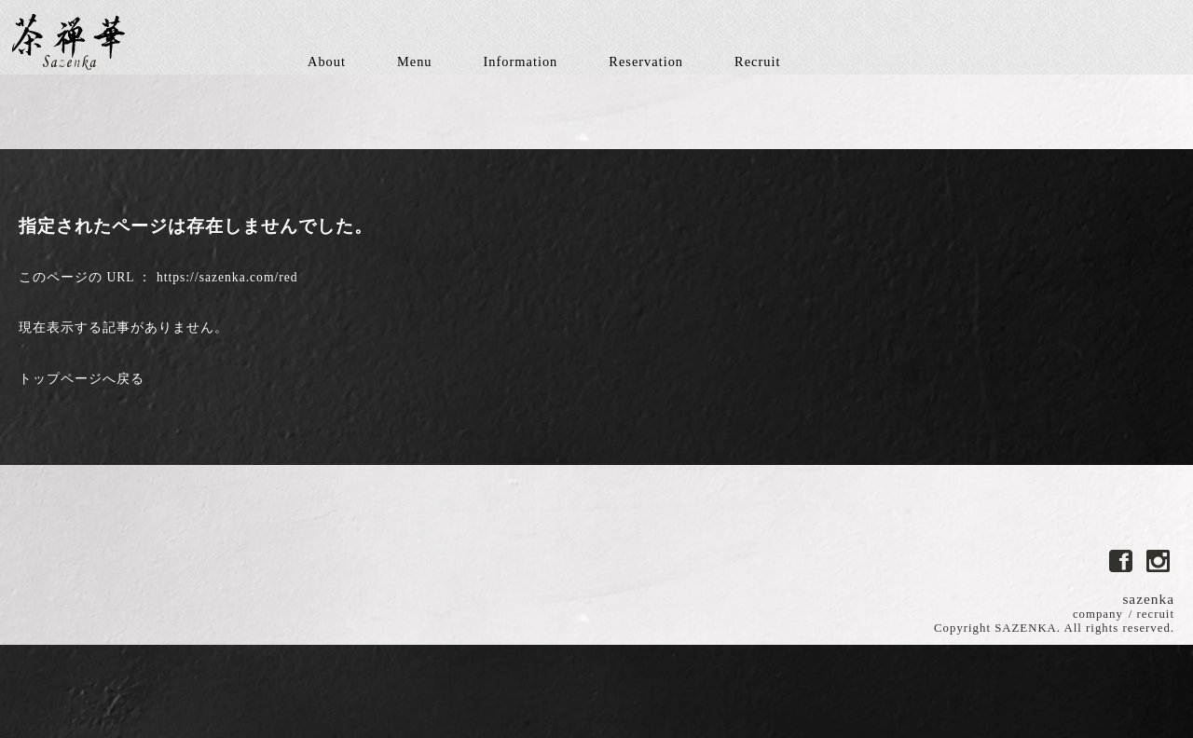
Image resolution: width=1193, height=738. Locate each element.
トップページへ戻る (81, 379)
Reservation (646, 61)
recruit (1155, 614)
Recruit (757, 61)
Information (521, 61)
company (1098, 614)
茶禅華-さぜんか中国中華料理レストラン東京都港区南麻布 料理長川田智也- (70, 42)
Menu (414, 61)
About (327, 61)
